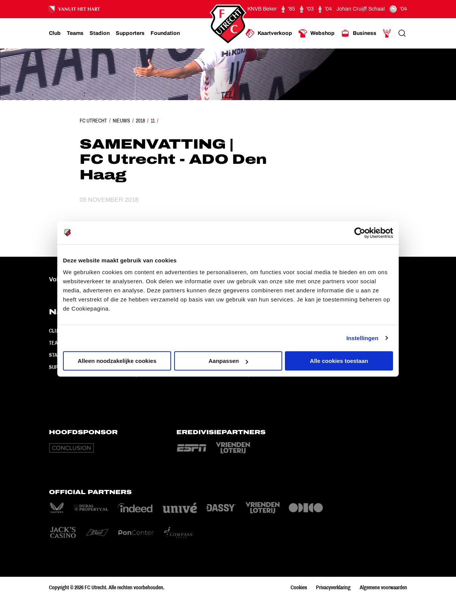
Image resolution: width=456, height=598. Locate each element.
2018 (140, 120)
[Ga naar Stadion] (100, 33)
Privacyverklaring (333, 587)
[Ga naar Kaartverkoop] (268, 33)
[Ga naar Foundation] (165, 33)
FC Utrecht (93, 120)
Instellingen (362, 338)
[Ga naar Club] (55, 33)
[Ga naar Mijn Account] (387, 33)
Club (55, 330)
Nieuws (121, 120)
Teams (56, 342)
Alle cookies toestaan (339, 361)
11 (153, 120)
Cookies (299, 587)
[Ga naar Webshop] (316, 33)
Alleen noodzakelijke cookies (117, 361)
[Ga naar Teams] (75, 33)
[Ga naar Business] (358, 33)
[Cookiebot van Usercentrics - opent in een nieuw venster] (360, 233)
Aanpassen (228, 361)
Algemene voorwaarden (383, 587)
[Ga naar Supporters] (130, 33)
